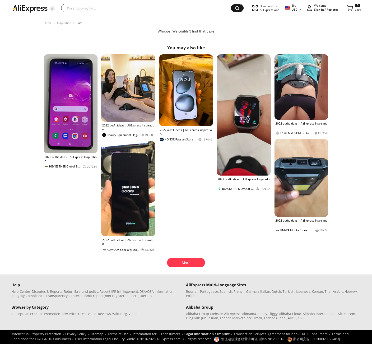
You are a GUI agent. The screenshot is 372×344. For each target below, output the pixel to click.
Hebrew (350, 291)
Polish (190, 295)
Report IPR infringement (119, 291)
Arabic (338, 291)
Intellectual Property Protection (36, 334)
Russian (192, 291)
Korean (317, 291)
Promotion (52, 313)
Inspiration (64, 23)
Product (36, 313)
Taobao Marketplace (236, 318)
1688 (301, 318)
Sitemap (96, 334)
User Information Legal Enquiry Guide (105, 339)
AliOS (292, 318)
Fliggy (273, 313)
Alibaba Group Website (204, 313)
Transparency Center (62, 295)
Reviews (104, 313)
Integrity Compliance (27, 295)
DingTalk (193, 318)
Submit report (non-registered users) (110, 295)
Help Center (20, 291)
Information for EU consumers (156, 334)
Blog (123, 313)
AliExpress (232, 313)
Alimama (249, 313)
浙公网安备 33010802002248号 (313, 339)
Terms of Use (117, 334)
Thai (328, 291)
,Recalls (146, 295)
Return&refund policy (81, 291)
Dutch (276, 291)
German (252, 291)
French (239, 291)
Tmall (257, 318)
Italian (265, 291)
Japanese (303, 291)
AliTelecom (346, 313)
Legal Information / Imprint (207, 334)
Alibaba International (319, 313)
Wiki (115, 313)
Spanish (225, 291)
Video (133, 313)
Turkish (288, 291)
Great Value (87, 313)
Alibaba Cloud (290, 313)
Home (48, 23)
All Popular (20, 313)
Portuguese (209, 291)
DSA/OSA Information (156, 291)
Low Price (69, 313)
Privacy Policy (75, 334)
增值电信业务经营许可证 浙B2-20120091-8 (253, 339)
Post (79, 23)
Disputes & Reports (47, 291)
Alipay (262, 313)
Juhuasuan (209, 318)
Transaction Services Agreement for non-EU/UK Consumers (281, 334)
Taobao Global (275, 318)
